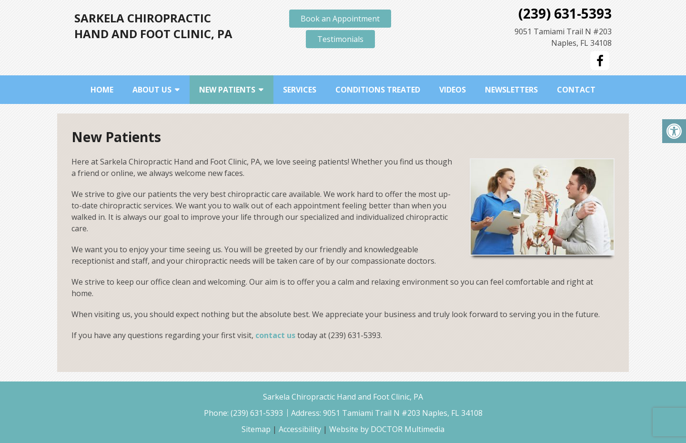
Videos (452, 89)
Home (102, 89)
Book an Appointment (340, 18)
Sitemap (256, 429)
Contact (576, 89)
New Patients (227, 89)
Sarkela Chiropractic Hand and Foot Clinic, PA (153, 25)
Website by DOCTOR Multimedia (386, 429)
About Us (152, 89)
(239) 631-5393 (565, 13)
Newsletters (511, 89)
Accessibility (300, 429)
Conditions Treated (377, 89)
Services (299, 89)
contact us (275, 335)
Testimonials (340, 39)
